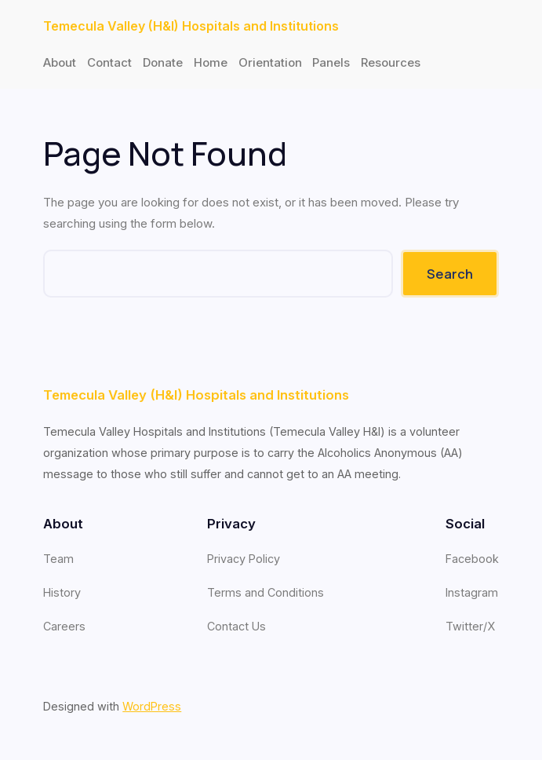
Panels (331, 62)
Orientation (270, 62)
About (59, 62)
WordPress (151, 706)
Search (450, 274)
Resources (390, 62)
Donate (163, 62)
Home (210, 62)
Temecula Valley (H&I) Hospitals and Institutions (191, 26)
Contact (109, 62)
